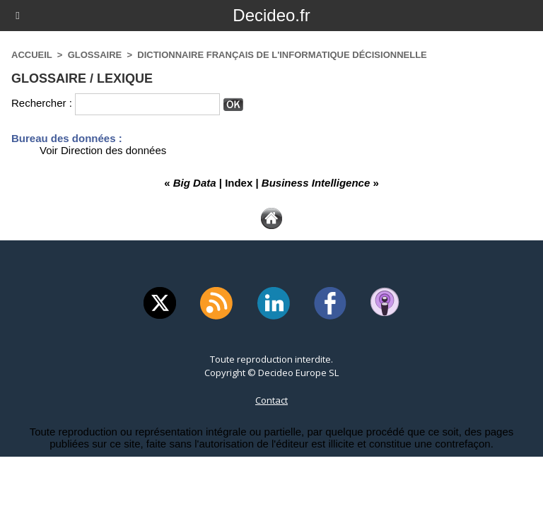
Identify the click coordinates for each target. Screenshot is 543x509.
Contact (271, 400)
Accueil (31, 54)
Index (238, 183)
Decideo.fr (271, 15)
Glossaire (95, 54)
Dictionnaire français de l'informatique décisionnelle (281, 54)
